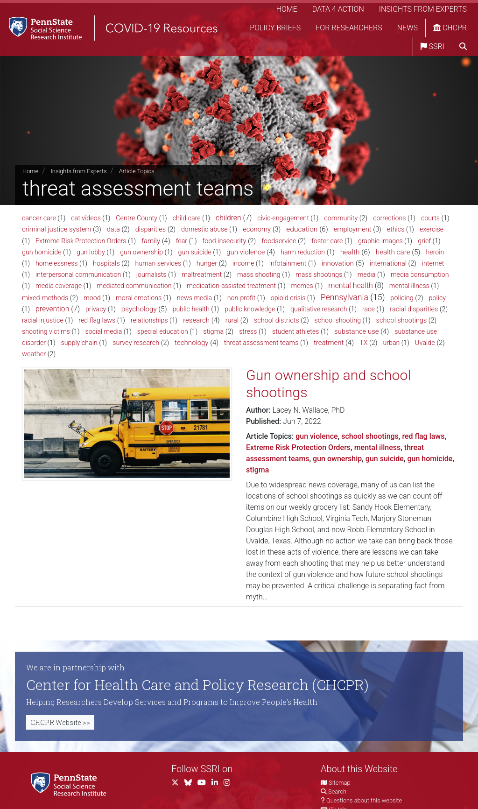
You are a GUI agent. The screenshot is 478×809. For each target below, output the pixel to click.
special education (162, 331)
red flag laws (96, 320)
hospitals (106, 263)
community (341, 218)
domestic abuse (204, 229)
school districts (276, 320)
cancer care (39, 218)
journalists (151, 274)
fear (181, 241)
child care (187, 218)
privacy (95, 309)
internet (433, 263)
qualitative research (318, 309)
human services (158, 263)
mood (92, 298)
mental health (350, 285)
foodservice (278, 241)
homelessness (56, 263)
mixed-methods (45, 298)
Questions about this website (364, 800)
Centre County (136, 218)
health (350, 252)
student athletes (295, 331)
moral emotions (139, 298)
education (301, 229)
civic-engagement (283, 218)
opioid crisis (288, 298)
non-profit (241, 298)
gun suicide (194, 252)
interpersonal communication (78, 274)
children (228, 217)
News (407, 27)
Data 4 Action (338, 9)
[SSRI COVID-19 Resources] (112, 28)
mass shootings (318, 274)
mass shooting (259, 274)
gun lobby (91, 252)
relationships (149, 320)
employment (353, 229)
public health (191, 309)
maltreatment (202, 275)
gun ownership (141, 252)
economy (257, 229)
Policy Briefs (275, 27)
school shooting (338, 320)
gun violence (245, 252)
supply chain (79, 342)
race (368, 309)
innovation (338, 263)
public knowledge (250, 309)
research (196, 320)
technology (191, 342)
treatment (329, 342)
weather (34, 354)
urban (391, 342)
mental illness (409, 285)
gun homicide (42, 252)
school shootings (401, 320)
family (150, 241)
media (367, 274)
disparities (150, 229)
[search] (463, 46)
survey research (135, 343)
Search (337, 791)
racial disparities (414, 309)
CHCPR (450, 27)
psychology (139, 309)
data (113, 229)
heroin (435, 252)
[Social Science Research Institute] (70, 783)
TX (363, 343)
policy (437, 298)
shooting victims (46, 331)
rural (232, 320)
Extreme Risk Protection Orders (80, 241)
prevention (52, 308)
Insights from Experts (423, 9)
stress (248, 331)
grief (424, 241)
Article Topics (137, 171)
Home (286, 9)
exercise (431, 229)
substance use (356, 331)
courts (430, 218)
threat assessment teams (261, 342)
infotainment (287, 263)
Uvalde (425, 343)
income (243, 263)
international (388, 263)
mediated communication (134, 285)
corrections (389, 218)
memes (302, 285)
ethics (396, 229)
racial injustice (42, 320)
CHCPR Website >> (60, 722)
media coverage (58, 285)
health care (393, 252)
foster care (327, 241)
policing (401, 298)
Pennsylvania (344, 297)
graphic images (380, 241)
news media (194, 298)
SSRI (432, 46)
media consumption (420, 274)
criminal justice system (56, 229)
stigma (213, 332)
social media (103, 331)
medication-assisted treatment (231, 285)
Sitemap (339, 782)
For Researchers (349, 27)
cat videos (86, 218)
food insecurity (224, 241)
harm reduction (303, 252)
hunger (207, 263)
